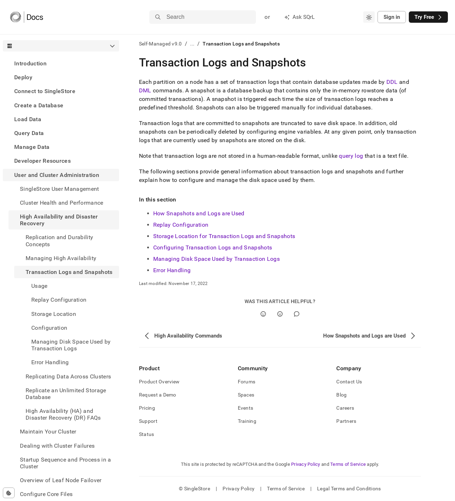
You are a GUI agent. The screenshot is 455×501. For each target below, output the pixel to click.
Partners (346, 421)
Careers (345, 408)
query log (351, 155)
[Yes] (263, 314)
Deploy (23, 77)
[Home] (26, 17)
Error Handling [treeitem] (50, 362)
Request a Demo (157, 395)
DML (145, 90)
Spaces (246, 395)
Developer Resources (42, 160)
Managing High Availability (61, 258)
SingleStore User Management (59, 188)
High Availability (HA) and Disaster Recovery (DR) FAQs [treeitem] (63, 414)
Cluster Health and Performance (61, 202)
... (192, 44)
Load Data (27, 119)
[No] (280, 314)
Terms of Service (348, 464)
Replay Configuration (180, 224)
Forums (247, 381)
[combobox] (369, 17)
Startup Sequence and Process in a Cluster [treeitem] (65, 463)
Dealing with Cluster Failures (57, 445)
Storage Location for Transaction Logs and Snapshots (224, 236)
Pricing (147, 408)
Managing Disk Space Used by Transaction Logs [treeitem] (71, 345)
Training (247, 421)
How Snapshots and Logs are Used (199, 213)
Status (146, 434)
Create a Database (38, 105)
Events (245, 408)
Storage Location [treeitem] (53, 314)
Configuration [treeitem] (49, 327)
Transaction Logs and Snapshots (69, 272)
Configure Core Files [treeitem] (46, 494)
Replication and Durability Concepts (59, 240)
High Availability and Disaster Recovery (59, 220)
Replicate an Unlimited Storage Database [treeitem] (66, 393)
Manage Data (32, 147)
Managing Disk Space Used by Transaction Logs (216, 258)
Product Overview (159, 381)
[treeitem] (61, 63)
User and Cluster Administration (56, 175)
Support (148, 421)
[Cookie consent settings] (9, 492)
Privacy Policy (305, 464)
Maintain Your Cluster (48, 431)
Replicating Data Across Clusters (68, 376)
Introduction (30, 63)
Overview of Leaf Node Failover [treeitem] (61, 480)
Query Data (29, 133)
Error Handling (172, 270)
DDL (392, 82)
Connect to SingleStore (44, 91)
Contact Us (349, 381)
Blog (341, 395)
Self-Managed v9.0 (160, 44)
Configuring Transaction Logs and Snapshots (212, 247)
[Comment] (296, 314)
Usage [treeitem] (39, 285)
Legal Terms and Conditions (349, 488)
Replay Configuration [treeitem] (58, 299)
